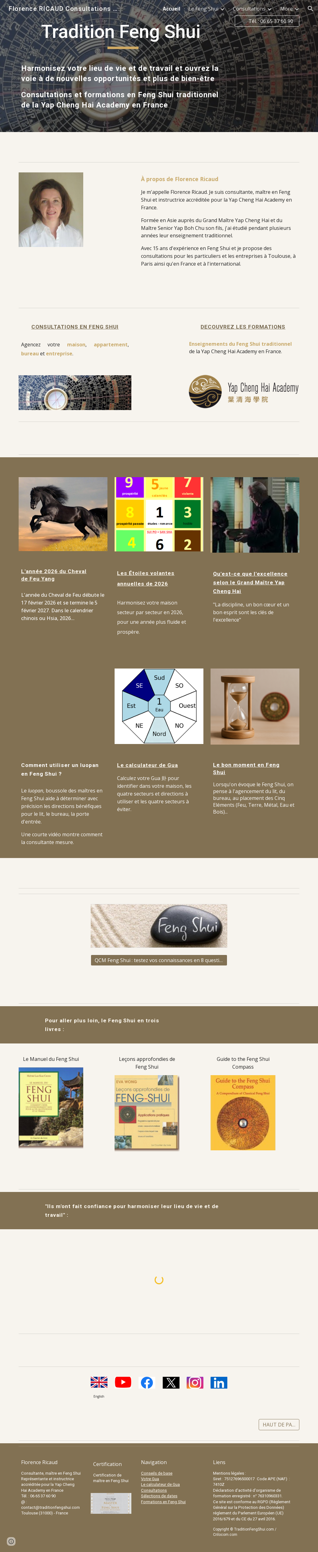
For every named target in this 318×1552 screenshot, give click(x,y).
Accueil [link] (171, 8)
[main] (123, 34)
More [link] (286, 8)
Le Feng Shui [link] (203, 8)
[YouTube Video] (63, 706)
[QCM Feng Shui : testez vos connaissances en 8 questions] (159, 960)
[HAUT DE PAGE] (279, 1424)
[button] (310, 8)
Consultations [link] (249, 8)
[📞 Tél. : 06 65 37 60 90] (267, 21)
